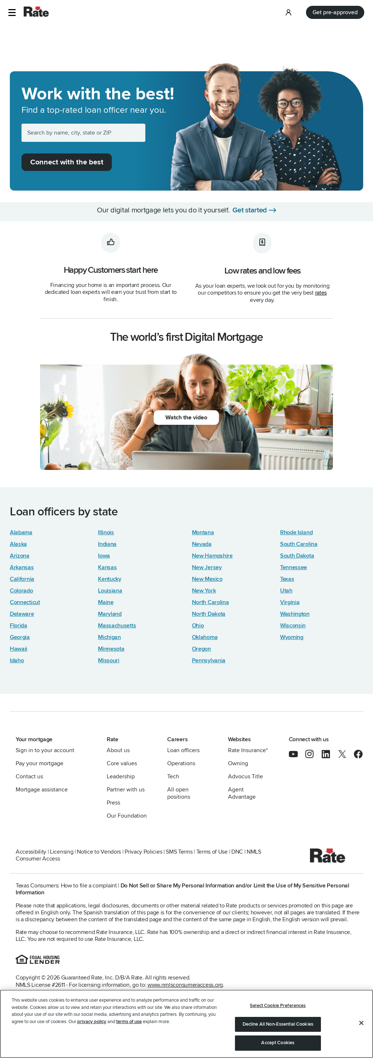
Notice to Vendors (99, 851)
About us (118, 750)
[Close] (361, 1023)
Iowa (104, 555)
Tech (173, 776)
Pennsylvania (208, 660)
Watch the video (186, 417)
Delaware (22, 614)
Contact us (29, 776)
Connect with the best (66, 162)
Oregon (201, 648)
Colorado (21, 590)
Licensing (61, 851)
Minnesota (111, 648)
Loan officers (183, 750)
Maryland (110, 614)
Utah (286, 590)
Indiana (107, 544)
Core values (122, 763)
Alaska (18, 544)
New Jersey (207, 567)
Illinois (106, 532)
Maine (105, 602)
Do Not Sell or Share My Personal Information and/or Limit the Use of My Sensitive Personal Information (182, 889)
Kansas (107, 567)
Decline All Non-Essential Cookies (278, 1024)
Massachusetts (117, 625)
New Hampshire (212, 555)
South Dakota (297, 555)
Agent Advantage (242, 793)
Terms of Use (212, 851)
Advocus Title (245, 776)
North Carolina (210, 602)
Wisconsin (293, 625)
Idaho (17, 660)
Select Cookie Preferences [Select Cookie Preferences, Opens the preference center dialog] (278, 1006)
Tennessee (293, 567)
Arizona (20, 555)
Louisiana (110, 590)
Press (113, 802)
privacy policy (91, 1022)
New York (204, 590)
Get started (249, 210)
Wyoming (291, 637)
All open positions (178, 793)
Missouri (108, 660)
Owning (238, 763)
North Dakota (208, 614)
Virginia (290, 602)
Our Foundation (127, 815)
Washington (295, 614)
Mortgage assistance (42, 789)
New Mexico (207, 579)
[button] (12, 12)
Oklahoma (205, 637)
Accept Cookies (277, 1043)
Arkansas (22, 567)
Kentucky (109, 579)
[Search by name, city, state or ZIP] (83, 133)
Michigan (109, 637)
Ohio (198, 625)
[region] (186, 1024)
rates (321, 292)
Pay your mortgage (39, 763)
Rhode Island (296, 532)
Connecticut (25, 602)
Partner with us (126, 789)
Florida (18, 625)
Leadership (121, 776)
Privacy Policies (143, 851)
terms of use (129, 1022)
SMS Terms (179, 851)
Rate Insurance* (248, 750)
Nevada (202, 544)
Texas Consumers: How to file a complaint (66, 885)
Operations (181, 763)
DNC (237, 851)
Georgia (20, 637)
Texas (287, 579)
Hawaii (18, 648)
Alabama (21, 532)
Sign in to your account (45, 750)
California (22, 579)
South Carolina (299, 544)
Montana (203, 532)
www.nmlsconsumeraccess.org (185, 985)
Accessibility (31, 851)
